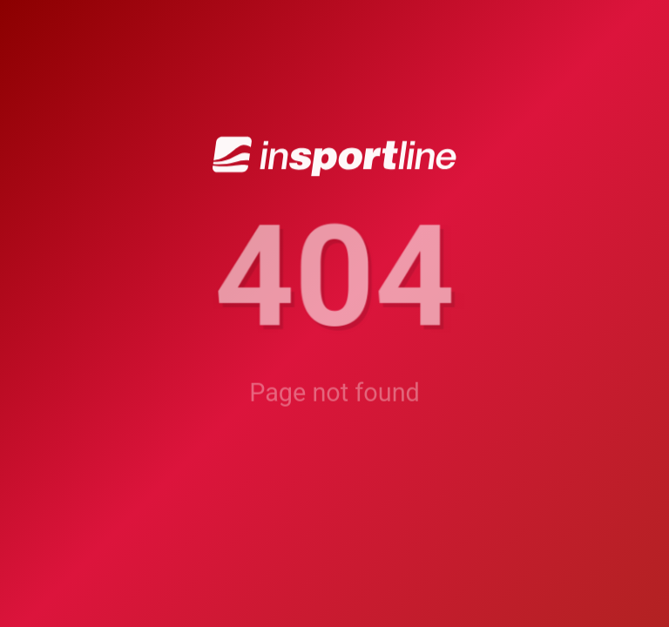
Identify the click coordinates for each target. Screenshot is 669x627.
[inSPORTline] (334, 157)
